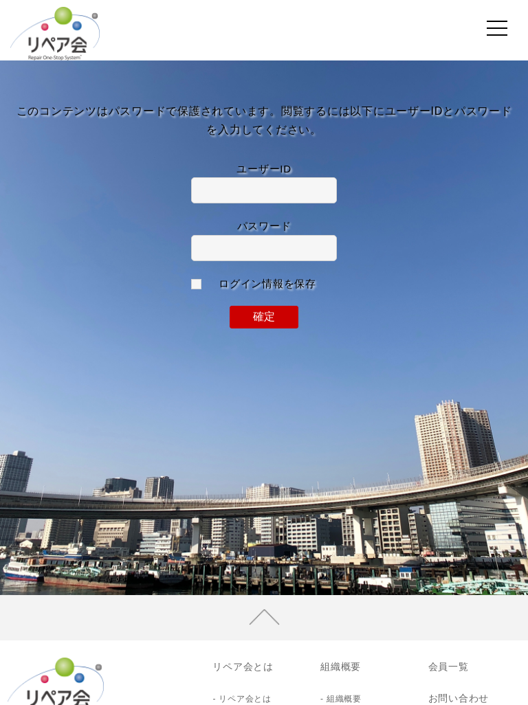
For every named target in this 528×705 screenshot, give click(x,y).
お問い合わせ (459, 698)
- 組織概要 (341, 699)
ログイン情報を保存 (267, 283)
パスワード (264, 226)
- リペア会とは (241, 699)
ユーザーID (264, 169)
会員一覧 (448, 666)
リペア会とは (243, 666)
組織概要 (340, 666)
